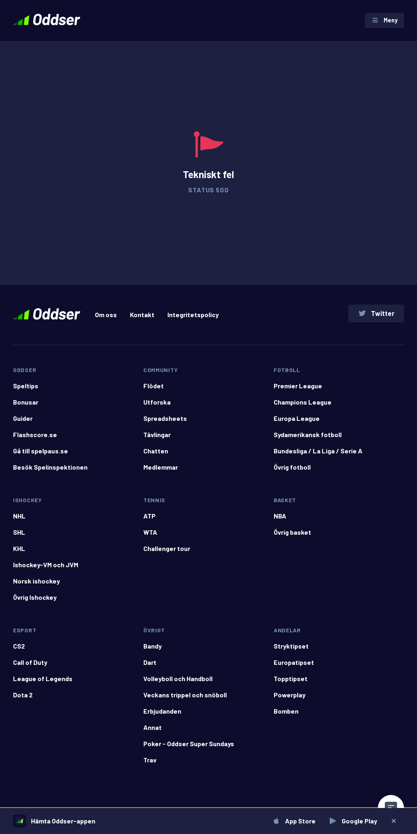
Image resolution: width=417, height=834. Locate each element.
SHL (19, 537)
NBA (280, 521)
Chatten (155, 456)
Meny (383, 21)
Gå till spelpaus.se (40, 456)
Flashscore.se (35, 440)
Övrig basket (292, 537)
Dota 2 (23, 700)
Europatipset (294, 667)
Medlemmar (160, 472)
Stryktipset (291, 651)
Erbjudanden (162, 716)
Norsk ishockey (36, 586)
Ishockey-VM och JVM (45, 570)
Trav (149, 765)
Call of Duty (30, 667)
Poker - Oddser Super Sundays (188, 749)
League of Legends (42, 684)
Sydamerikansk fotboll (308, 440)
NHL (19, 521)
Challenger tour (166, 553)
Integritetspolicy (193, 318)
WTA (150, 537)
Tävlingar (157, 440)
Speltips (25, 391)
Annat (152, 732)
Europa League (297, 423)
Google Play (352, 821)
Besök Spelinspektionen (50, 472)
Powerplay (289, 700)
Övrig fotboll (292, 472)
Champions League (302, 407)
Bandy (152, 651)
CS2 (19, 651)
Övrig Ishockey (35, 602)
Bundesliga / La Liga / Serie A (318, 456)
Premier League (298, 391)
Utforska (157, 407)
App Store (293, 821)
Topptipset (290, 684)
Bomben (286, 716)
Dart (149, 667)
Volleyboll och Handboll (178, 684)
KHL (19, 553)
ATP (149, 521)
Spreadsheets (165, 423)
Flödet (153, 391)
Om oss (106, 318)
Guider (23, 423)
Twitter (375, 317)
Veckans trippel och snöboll (185, 700)
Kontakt (142, 318)
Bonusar (25, 407)
